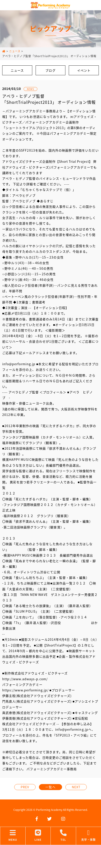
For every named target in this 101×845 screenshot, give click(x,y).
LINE (38, 835)
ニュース (17, 70)
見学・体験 (88, 835)
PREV (25, 787)
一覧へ (50, 787)
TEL (63, 835)
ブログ (50, 70)
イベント (84, 70)
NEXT (76, 787)
